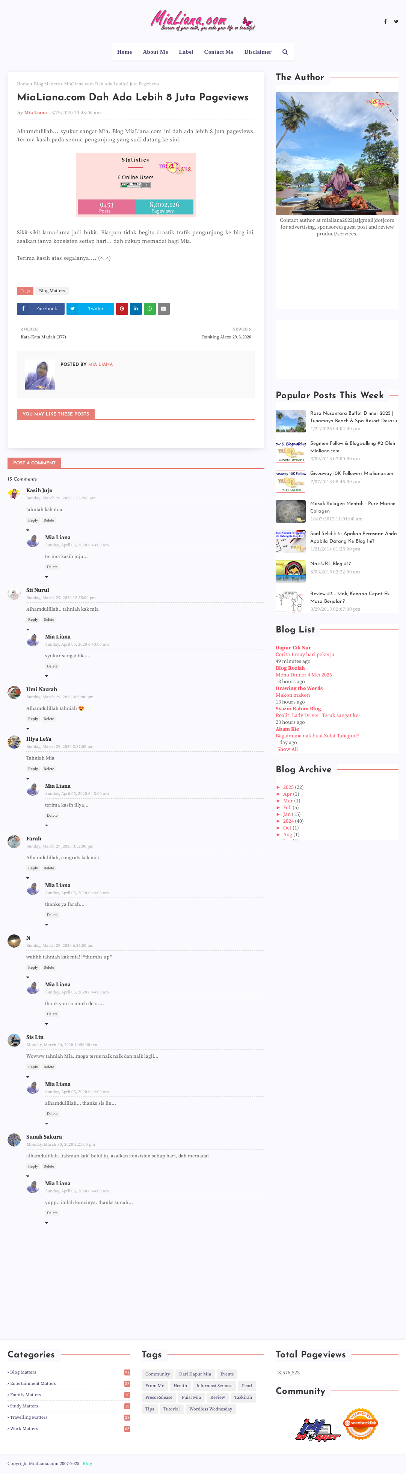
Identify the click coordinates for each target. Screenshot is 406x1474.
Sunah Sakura (44, 1136)
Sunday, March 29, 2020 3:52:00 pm (60, 846)
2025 (289, 787)
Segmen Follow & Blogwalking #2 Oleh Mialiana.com (352, 447)
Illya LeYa (38, 739)
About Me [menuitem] (155, 52)
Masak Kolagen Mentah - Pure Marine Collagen (352, 507)
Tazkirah (243, 1397)
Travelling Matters (70, 1417)
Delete (49, 520)
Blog (87, 1463)
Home (23, 84)
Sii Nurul (37, 590)
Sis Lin (35, 1037)
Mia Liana (35, 113)
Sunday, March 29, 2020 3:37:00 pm (60, 746)
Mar (288, 801)
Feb (288, 807)
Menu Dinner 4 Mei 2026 (304, 675)
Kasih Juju (39, 490)
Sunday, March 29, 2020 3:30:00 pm (60, 697)
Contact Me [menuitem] (219, 52)
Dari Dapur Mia (195, 1374)
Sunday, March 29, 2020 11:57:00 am (61, 498)
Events (227, 1374)
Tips (149, 1409)
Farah (33, 838)
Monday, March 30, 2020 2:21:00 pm (61, 1144)
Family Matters (70, 1395)
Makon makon (293, 695)
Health (180, 1386)
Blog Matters (47, 84)
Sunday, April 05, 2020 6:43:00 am (77, 545)
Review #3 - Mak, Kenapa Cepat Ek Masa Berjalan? (349, 597)
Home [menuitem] (124, 52)
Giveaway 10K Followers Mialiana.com (351, 473)
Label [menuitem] (186, 52)
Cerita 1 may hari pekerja (305, 654)
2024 (289, 821)
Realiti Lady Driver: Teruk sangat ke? (318, 715)
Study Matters (70, 1406)
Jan (287, 814)
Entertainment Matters (70, 1383)
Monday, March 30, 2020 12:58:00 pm (62, 1045)
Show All (288, 749)
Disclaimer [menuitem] (258, 52)
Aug (288, 834)
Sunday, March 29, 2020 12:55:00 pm (61, 598)
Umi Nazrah (41, 689)
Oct (288, 828)
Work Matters (70, 1429)
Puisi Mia (191, 1397)
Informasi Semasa (214, 1386)
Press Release (158, 1397)
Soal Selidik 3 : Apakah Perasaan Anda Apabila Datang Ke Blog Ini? (353, 537)
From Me (154, 1386)
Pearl (247, 1386)
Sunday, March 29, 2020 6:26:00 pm (60, 945)
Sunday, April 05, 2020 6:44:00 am (77, 893)
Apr (288, 794)
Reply (33, 520)
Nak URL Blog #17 (330, 563)
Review (217, 1397)
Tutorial (171, 1409)
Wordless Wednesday (210, 1409)
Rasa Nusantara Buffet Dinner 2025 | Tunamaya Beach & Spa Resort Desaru (353, 417)
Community (157, 1374)
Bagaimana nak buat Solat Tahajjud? (317, 735)
